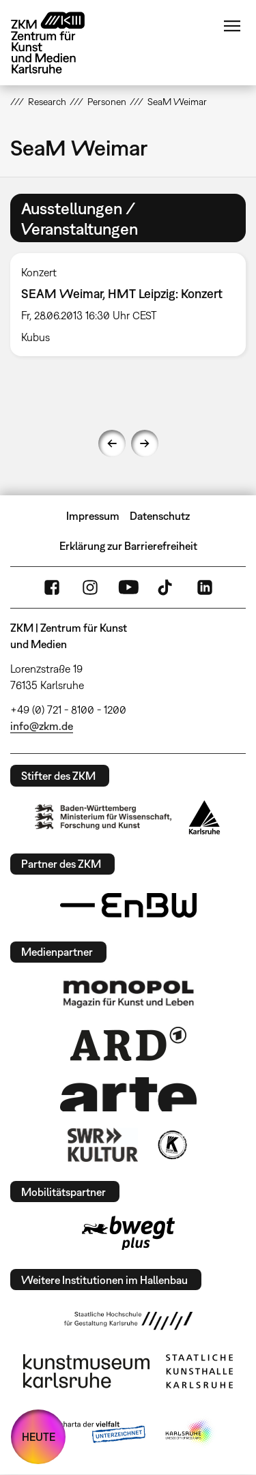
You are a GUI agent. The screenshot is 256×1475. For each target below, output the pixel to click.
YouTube (128, 587)
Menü (232, 26)
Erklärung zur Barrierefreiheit (128, 546)
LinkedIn (204, 587)
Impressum (92, 516)
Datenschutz (160, 516)
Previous (112, 443)
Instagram (90, 587)
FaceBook (52, 587)
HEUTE (38, 1437)
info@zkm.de (41, 726)
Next (144, 443)
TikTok (166, 587)
